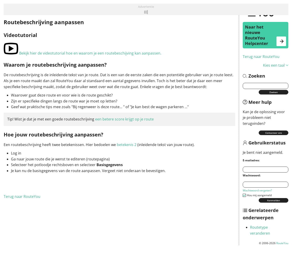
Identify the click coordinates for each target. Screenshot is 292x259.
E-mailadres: (251, 160)
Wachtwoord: (252, 175)
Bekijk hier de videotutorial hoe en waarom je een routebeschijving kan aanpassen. (82, 53)
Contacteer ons (273, 132)
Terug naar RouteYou (261, 56)
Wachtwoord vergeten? (257, 190)
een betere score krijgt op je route (124, 119)
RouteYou (282, 243)
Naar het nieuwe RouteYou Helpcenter (265, 35)
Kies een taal (275, 65)
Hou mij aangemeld (259, 195)
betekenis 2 (126, 144)
